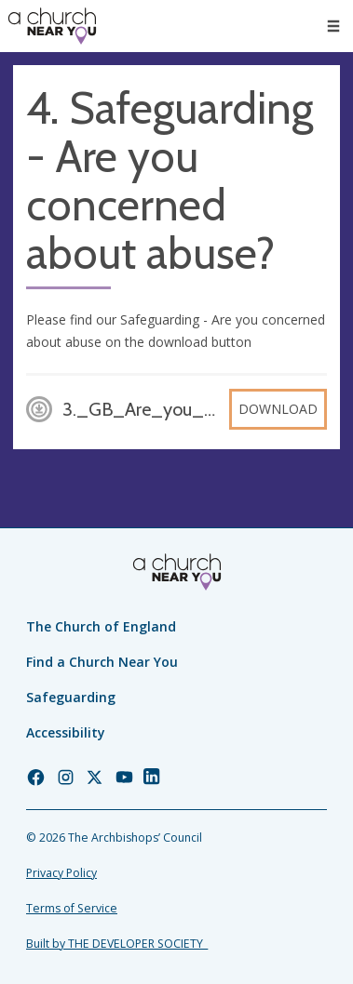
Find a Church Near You (102, 662)
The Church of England (101, 626)
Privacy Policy (61, 873)
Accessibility (65, 732)
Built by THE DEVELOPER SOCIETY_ (117, 943)
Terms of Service (71, 908)
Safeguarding (70, 697)
